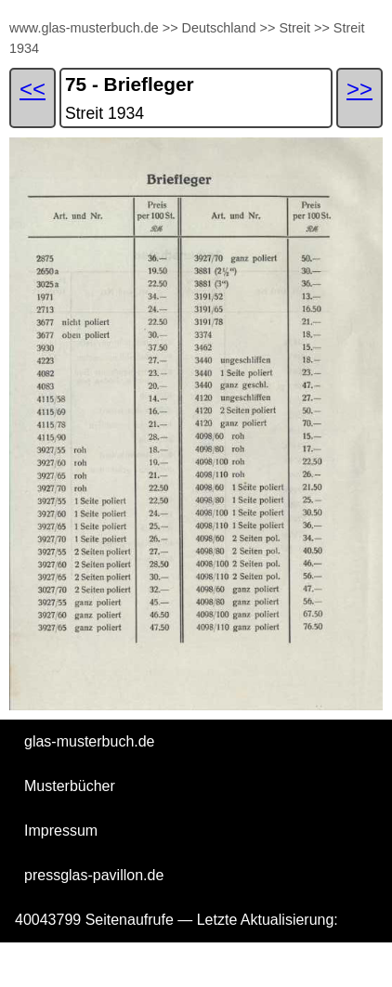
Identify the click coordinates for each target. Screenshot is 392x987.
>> (170, 27)
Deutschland (219, 27)
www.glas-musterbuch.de (84, 27)
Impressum (61, 830)
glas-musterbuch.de (89, 741)
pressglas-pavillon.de (93, 875)
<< (33, 88)
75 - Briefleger (129, 84)
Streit (294, 27)
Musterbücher (69, 786)
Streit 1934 (104, 113)
